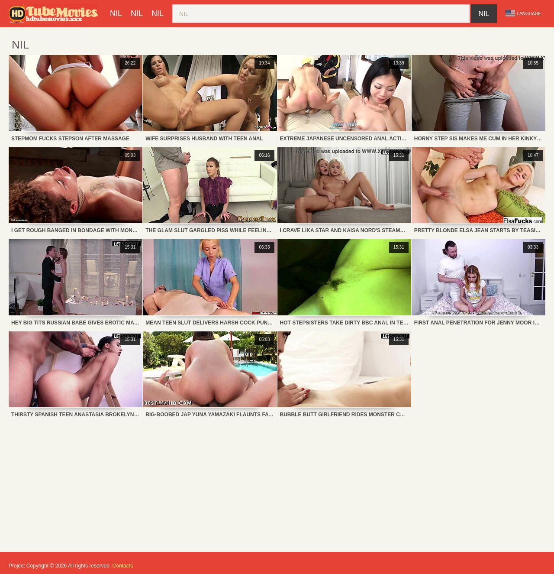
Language (523, 13)
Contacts (123, 566)
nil (116, 13)
